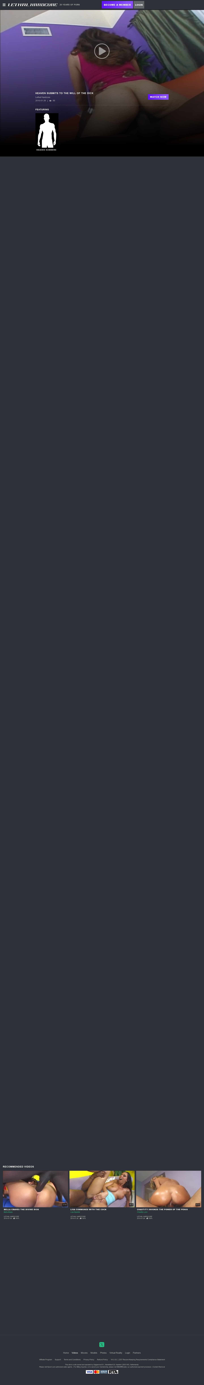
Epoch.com (51, 1367)
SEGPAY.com (122, 1367)
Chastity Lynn (142, 1212)
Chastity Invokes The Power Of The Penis (162, 1209)
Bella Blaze (8, 1212)
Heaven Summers (46, 150)
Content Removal (159, 1367)
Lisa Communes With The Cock (88, 1209)
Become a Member (117, 4)
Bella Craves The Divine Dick (21, 1209)
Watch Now (158, 96)
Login (139, 4)
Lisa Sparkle (75, 1212)
